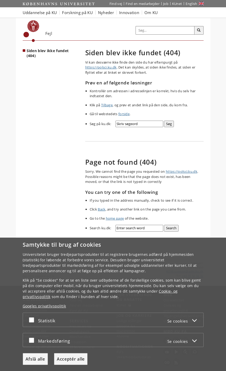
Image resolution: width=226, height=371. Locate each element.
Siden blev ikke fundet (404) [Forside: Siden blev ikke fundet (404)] (48, 53)
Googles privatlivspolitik (44, 306)
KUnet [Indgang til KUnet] (177, 3)
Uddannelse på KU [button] (40, 12)
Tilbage (107, 105)
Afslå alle (35, 359)
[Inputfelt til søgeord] (165, 30)
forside (124, 114)
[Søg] (199, 30)
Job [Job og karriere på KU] (165, 3)
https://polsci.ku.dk (101, 67)
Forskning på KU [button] (77, 12)
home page (115, 218)
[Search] (171, 228)
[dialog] (113, 304)
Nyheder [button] (106, 12)
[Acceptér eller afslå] (33, 320)
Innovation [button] (129, 12)
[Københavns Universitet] (31, 31)
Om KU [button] (151, 12)
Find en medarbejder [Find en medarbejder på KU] (143, 3)
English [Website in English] (191, 3)
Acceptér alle (71, 359)
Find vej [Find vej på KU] (115, 3)
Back (101, 209)
